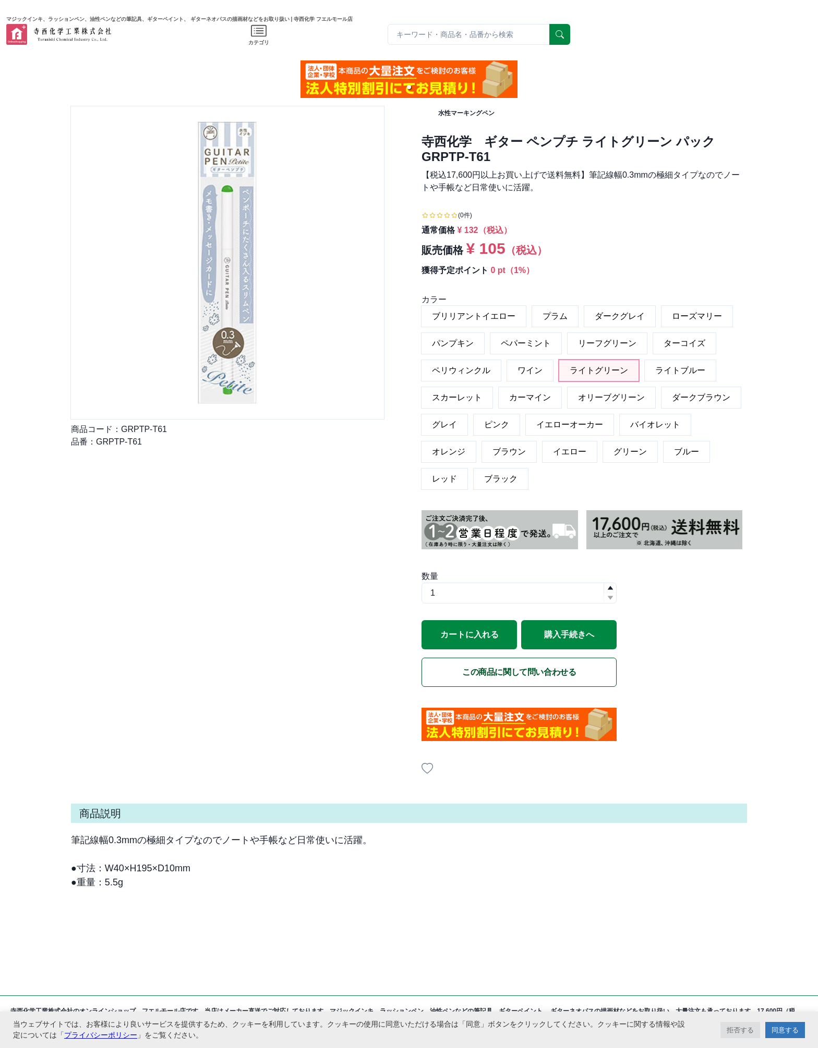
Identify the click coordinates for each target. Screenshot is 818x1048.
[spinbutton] (519, 593)
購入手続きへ (569, 634)
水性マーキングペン (466, 113)
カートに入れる (469, 634)
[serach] (559, 34)
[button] (409, 87)
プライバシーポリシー (100, 1035)
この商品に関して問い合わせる (519, 672)
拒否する (740, 1030)
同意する (785, 1030)
